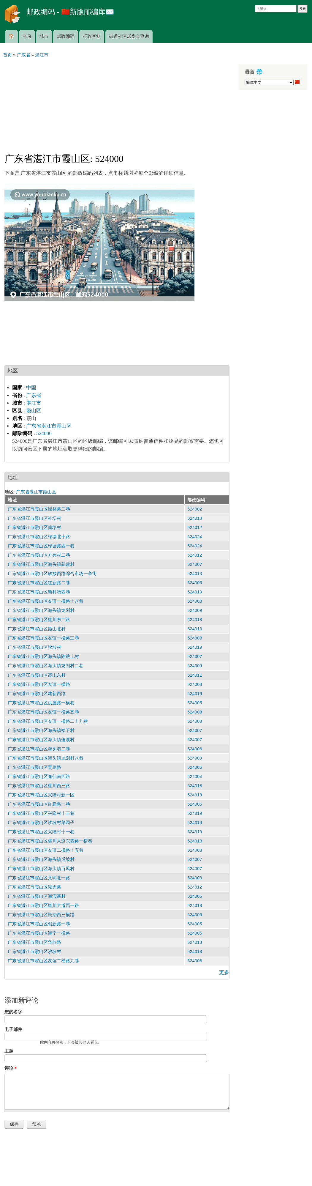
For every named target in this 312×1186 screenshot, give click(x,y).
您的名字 (13, 1011)
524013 (194, 573)
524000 (43, 433)
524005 (194, 582)
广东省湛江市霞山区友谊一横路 (39, 684)
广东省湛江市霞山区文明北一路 (39, 877)
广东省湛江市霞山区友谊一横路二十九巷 (48, 721)
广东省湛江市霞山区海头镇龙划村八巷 (45, 758)
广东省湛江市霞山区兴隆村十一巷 (41, 831)
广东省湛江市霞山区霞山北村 (37, 628)
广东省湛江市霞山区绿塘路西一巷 (41, 546)
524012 (194, 527)
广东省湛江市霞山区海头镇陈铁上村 (43, 656)
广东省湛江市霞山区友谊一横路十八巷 (45, 601)
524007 (194, 564)
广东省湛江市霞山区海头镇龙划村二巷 (45, 665)
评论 (10, 1068)
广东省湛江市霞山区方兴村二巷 (39, 555)
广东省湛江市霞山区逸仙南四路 (39, 776)
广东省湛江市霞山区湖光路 (34, 887)
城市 (43, 36)
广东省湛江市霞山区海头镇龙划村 (41, 610)
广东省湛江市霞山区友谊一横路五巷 (43, 712)
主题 (8, 1051)
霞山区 (33, 410)
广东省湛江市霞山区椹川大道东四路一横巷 (50, 841)
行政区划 (92, 36)
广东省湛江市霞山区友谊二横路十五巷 (45, 850)
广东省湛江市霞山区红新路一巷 (39, 804)
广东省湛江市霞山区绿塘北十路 (39, 536)
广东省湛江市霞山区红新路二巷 (39, 582)
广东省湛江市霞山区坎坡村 (34, 647)
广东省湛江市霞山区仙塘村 (34, 527)
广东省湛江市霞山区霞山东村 (37, 675)
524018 (194, 518)
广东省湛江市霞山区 (49, 426)
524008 (194, 601)
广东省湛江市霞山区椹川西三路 (39, 785)
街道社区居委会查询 (129, 36)
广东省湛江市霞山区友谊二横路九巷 (43, 960)
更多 (224, 972)
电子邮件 (13, 1029)
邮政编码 (66, 36)
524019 (194, 592)
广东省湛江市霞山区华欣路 (34, 942)
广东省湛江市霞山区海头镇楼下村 (41, 730)
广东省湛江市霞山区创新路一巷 (39, 924)
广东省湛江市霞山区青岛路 (34, 767)
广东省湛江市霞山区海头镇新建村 (41, 564)
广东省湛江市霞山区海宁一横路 (39, 933)
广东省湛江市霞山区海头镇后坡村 (41, 859)
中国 (31, 387)
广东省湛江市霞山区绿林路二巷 (39, 509)
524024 (194, 536)
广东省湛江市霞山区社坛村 (34, 518)
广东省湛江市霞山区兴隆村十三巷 (41, 813)
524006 (194, 748)
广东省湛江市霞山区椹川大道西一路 (43, 905)
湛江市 (33, 403)
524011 (194, 675)
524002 (194, 509)
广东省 (33, 395)
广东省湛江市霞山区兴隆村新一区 (41, 795)
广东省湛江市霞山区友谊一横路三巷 (43, 638)
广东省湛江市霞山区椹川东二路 (39, 619)
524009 (194, 610)
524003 (194, 877)
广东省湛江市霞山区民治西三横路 (41, 914)
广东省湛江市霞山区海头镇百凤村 (41, 868)
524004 (194, 776)
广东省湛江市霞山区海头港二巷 (39, 748)
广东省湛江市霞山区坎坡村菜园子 (41, 822)
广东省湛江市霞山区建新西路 (37, 693)
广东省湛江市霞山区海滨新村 (37, 896)
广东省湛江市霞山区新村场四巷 (39, 592)
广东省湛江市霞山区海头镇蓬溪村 (41, 739)
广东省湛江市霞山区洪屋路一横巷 (41, 702)
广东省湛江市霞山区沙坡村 (34, 951)
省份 (27, 36)
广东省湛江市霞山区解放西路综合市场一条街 (52, 573)
